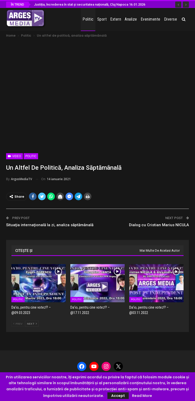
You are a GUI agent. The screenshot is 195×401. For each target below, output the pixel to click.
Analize (131, 19)
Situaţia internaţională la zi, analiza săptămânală (49, 225)
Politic (88, 19)
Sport (102, 19)
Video (14, 156)
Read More (142, 395)
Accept (118, 395)
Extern (115, 19)
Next (32, 324)
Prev (18, 324)
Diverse (170, 19)
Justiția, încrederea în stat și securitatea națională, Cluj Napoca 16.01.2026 (89, 4)
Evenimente (150, 19)
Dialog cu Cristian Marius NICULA (159, 225)
